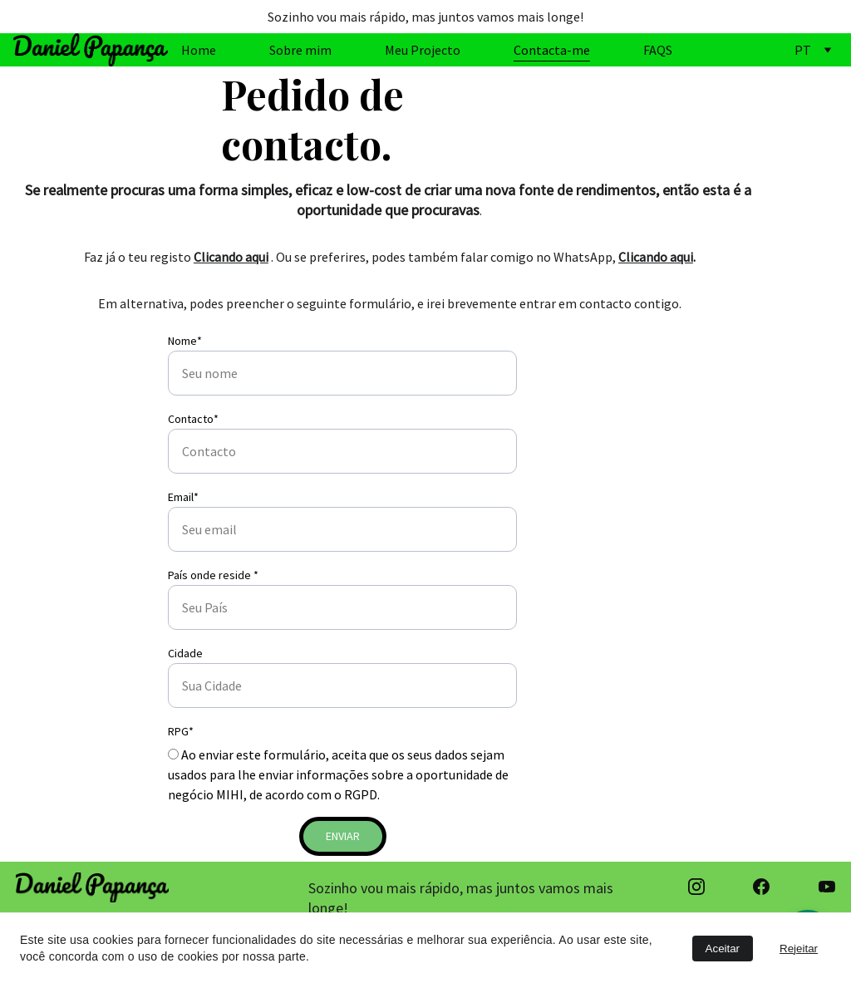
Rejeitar (799, 948)
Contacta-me (552, 50)
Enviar (343, 835)
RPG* (181, 731)
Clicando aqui (231, 256)
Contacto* (193, 418)
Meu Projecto (422, 50)
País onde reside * (213, 575)
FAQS (657, 50)
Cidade (185, 653)
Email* (183, 496)
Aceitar (723, 948)
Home (198, 50)
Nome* (185, 340)
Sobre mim (300, 50)
